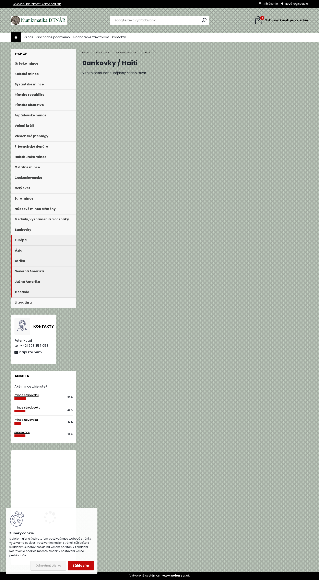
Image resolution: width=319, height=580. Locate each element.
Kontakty (119, 37)
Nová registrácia (296, 4)
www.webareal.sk (176, 575)
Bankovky (102, 52)
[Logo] (39, 20)
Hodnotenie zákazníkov (91, 37)
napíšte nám (30, 352)
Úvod (85, 52)
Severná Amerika (126, 52)
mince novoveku (26, 420)
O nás (28, 37)
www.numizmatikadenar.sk (37, 4)
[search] (204, 20)
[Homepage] (16, 37)
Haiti (148, 52)
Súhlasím (81, 565)
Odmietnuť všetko (48, 566)
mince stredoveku (27, 408)
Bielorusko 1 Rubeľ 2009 (54, 470)
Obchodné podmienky (53, 37)
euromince (22, 432)
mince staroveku (26, 395)
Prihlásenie (270, 4)
